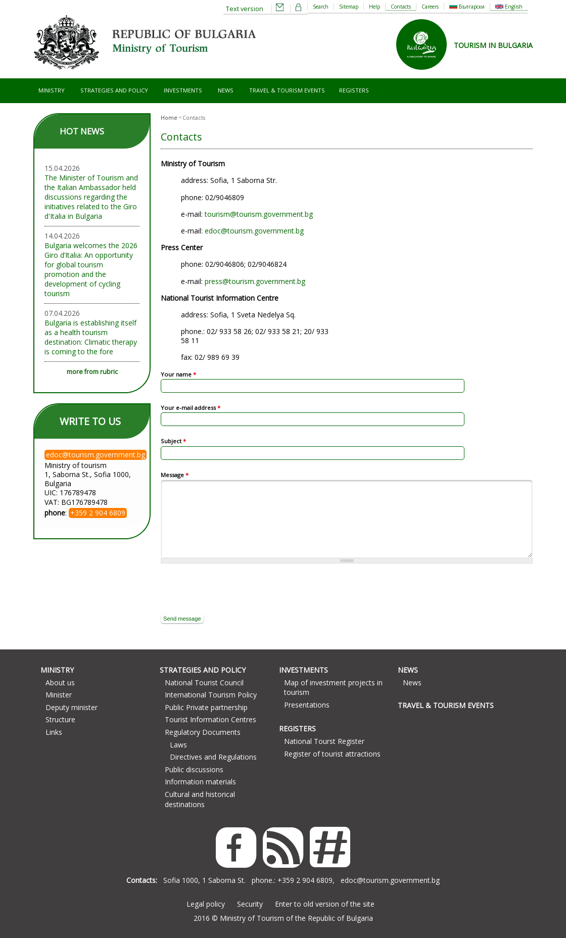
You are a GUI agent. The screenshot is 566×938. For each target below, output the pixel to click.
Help (374, 6)
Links (53, 732)
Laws (178, 744)
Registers (354, 90)
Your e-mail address (190, 407)
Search (320, 6)
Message (174, 475)
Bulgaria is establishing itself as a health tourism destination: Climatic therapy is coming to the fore (90, 337)
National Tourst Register (324, 741)
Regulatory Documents (203, 732)
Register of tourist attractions (332, 754)
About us (60, 682)
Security (250, 904)
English (509, 6)
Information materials (200, 781)
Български (467, 6)
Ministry (51, 90)
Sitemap (348, 6)
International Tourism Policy (211, 694)
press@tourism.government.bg (255, 281)
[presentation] (237, 588)
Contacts (401, 6)
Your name (178, 374)
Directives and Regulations (213, 757)
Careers (430, 6)
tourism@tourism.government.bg (259, 214)
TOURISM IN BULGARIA (493, 45)
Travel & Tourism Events (287, 90)
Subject (173, 441)
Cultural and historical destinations (200, 799)
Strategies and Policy (114, 90)
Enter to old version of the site (324, 904)
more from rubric (92, 371)
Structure (60, 719)
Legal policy (205, 904)
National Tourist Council (204, 682)
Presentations (306, 705)
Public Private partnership (206, 707)
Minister (58, 694)
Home (169, 117)
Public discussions (194, 769)
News (225, 90)
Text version (244, 9)
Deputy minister (71, 707)
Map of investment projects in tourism (333, 687)
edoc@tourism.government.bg (254, 231)
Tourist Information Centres (210, 719)
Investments (183, 90)
